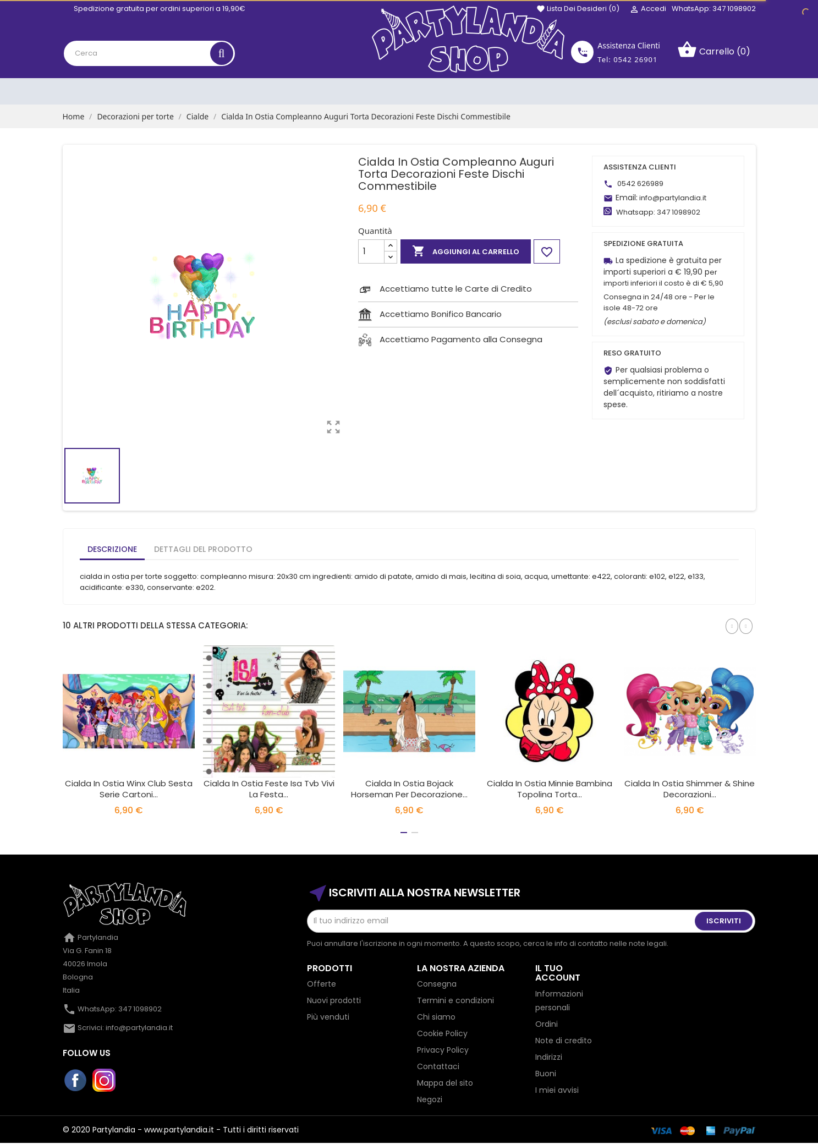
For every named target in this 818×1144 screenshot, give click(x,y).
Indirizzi (548, 1057)
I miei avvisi (557, 1090)
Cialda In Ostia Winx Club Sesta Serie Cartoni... (129, 789)
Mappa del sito (445, 1082)
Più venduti (328, 1016)
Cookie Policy (442, 1033)
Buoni (545, 1073)
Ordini (546, 1024)
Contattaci (438, 1066)
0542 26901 (635, 59)
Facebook (76, 1081)
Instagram (104, 1081)
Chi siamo (436, 1016)
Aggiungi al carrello (465, 251)
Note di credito (563, 1040)
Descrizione (112, 549)
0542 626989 (640, 183)
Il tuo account (557, 973)
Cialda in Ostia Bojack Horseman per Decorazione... (409, 789)
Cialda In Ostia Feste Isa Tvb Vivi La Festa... (269, 789)
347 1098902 (678, 212)
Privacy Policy (443, 1049)
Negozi (429, 1099)
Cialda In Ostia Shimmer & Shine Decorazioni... (689, 789)
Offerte (321, 983)
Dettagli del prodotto (203, 549)
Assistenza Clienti (628, 45)
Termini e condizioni (455, 1000)
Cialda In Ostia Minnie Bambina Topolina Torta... (549, 789)
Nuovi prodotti (334, 1000)
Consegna (437, 983)
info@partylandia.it (672, 198)
